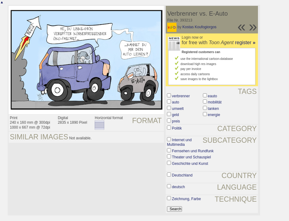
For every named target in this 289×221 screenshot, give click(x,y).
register (245, 42)
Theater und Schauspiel (191, 157)
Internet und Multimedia (179, 142)
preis (176, 121)
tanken (213, 109)
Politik (177, 128)
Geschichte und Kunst (190, 163)
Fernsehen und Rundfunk (192, 151)
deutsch (178, 187)
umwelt (178, 109)
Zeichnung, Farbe (186, 199)
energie (214, 115)
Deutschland (182, 175)
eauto (212, 96)
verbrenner (181, 96)
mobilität (215, 102)
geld (175, 115)
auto (175, 102)
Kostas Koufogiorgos (199, 27)
